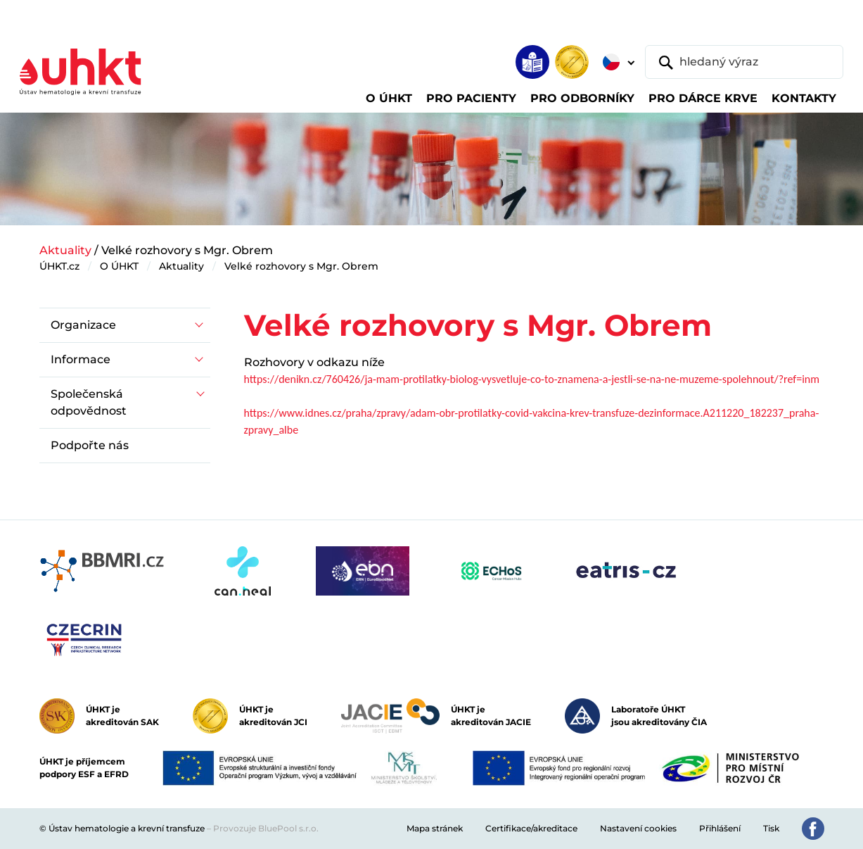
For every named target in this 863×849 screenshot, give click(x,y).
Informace (80, 359)
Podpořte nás (90, 445)
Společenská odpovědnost (89, 402)
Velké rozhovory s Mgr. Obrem (301, 266)
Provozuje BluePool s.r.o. (266, 828)
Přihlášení (720, 828)
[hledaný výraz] (744, 62)
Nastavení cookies (638, 828)
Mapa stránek (435, 828)
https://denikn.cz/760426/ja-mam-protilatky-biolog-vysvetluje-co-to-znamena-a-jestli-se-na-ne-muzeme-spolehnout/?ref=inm (532, 379)
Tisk (771, 828)
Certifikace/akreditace (531, 828)
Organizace (83, 325)
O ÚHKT (119, 266)
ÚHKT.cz (59, 266)
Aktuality (65, 250)
